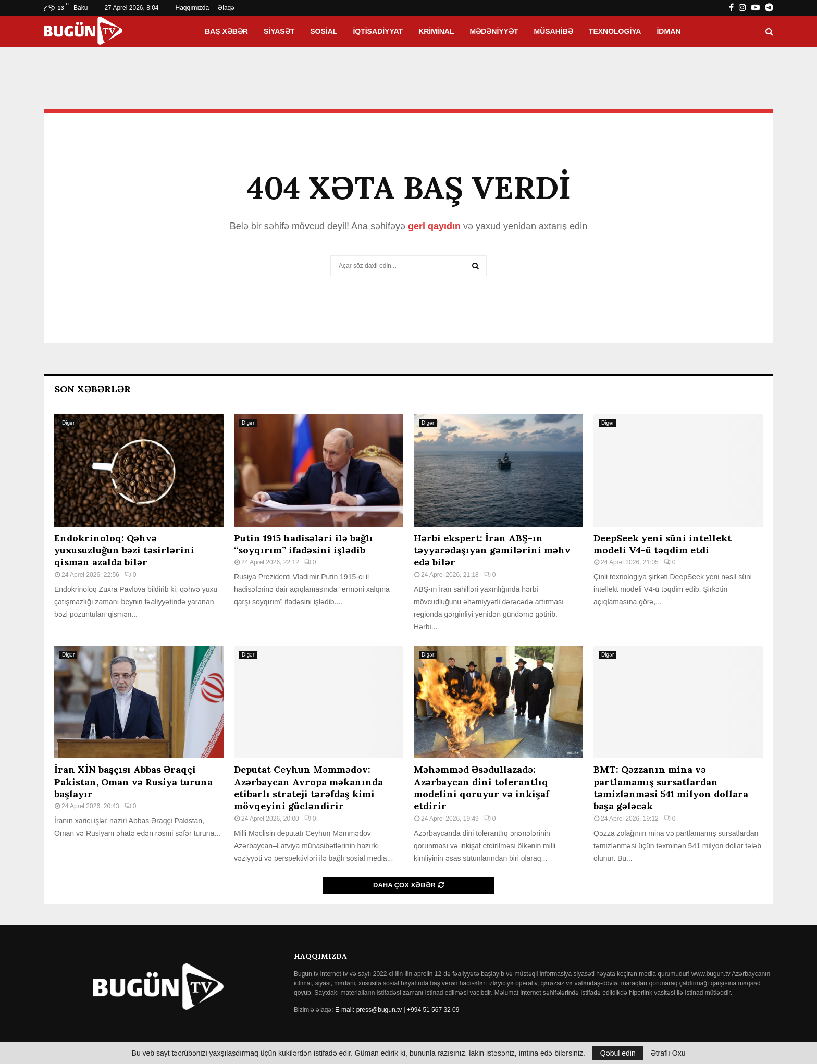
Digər (68, 423)
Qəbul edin (618, 1053)
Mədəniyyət (494, 31)
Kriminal (436, 31)
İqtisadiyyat (378, 31)
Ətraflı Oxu (668, 1053)
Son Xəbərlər (92, 389)
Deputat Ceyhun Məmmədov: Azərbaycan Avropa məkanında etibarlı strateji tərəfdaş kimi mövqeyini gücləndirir (308, 787)
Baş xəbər (226, 31)
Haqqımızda (192, 7)
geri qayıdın (434, 226)
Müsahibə (553, 31)
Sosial (323, 31)
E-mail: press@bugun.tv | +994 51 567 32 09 (397, 1009)
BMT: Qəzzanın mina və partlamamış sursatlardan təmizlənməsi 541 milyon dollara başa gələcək (670, 787)
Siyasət (279, 31)
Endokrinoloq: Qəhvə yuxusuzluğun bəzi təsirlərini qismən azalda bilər (124, 550)
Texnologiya (615, 31)
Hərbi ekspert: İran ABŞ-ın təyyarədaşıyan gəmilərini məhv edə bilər (492, 550)
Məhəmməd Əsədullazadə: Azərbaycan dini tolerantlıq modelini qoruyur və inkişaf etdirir (481, 787)
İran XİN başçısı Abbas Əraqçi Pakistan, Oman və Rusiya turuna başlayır (133, 781)
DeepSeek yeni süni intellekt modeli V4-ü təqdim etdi (662, 544)
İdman (668, 31)
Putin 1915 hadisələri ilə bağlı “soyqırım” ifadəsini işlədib (303, 544)
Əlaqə (226, 7)
